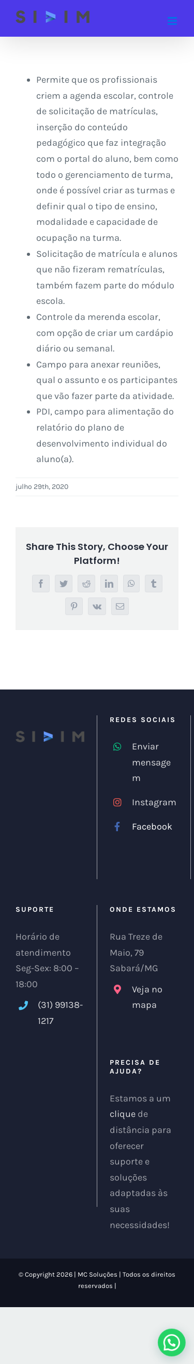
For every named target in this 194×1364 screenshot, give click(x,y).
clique (123, 1114)
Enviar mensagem (151, 762)
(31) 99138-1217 (60, 1012)
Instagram (154, 802)
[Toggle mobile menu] (173, 21)
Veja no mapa (147, 997)
